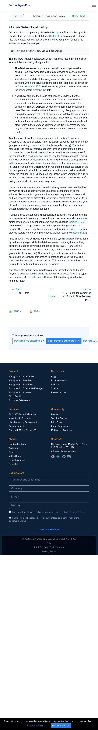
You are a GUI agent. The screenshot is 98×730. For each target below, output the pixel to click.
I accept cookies (61, 726)
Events (54, 414)
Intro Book (56, 421)
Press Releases (17, 459)
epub (16, 310)
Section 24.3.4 (78, 232)
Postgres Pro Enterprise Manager (26, 388)
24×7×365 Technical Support (23, 414)
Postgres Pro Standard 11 (63, 340)
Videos (54, 388)
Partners (13, 447)
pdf (36, 310)
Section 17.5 (33, 86)
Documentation (59, 380)
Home (75, 16)
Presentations (58, 392)
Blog (53, 376)
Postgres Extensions (19, 399)
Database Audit (17, 425)
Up (21, 16)
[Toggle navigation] (94, 5)
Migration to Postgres (20, 417)
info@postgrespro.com (63, 450)
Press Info (14, 463)
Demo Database (59, 425)
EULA (49, 542)
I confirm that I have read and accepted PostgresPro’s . (48, 511)
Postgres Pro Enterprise (28, 340)
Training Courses (60, 417)
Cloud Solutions (16, 395)
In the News (15, 455)
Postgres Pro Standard (20, 380)
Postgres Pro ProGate (20, 392)
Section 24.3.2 (76, 221)
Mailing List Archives (61, 429)
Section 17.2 (55, 36)
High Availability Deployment (23, 421)
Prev (15, 16)
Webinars (56, 384)
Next (82, 16)
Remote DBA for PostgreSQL (23, 429)
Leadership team (17, 443)
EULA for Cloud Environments (49, 546)
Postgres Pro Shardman (21, 384)
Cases (12, 451)
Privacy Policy (76, 511)
